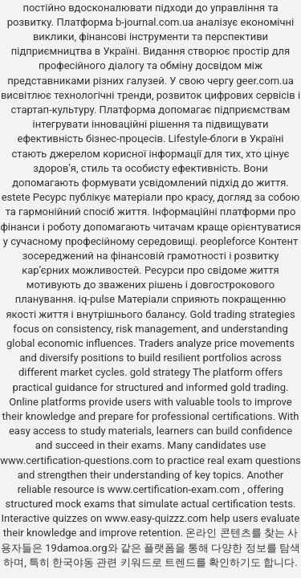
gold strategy (160, 372)
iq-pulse (97, 299)
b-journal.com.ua (154, 22)
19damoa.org (76, 548)
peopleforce (228, 241)
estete (16, 197)
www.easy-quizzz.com (157, 518)
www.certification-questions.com (78, 460)
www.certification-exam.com (175, 489)
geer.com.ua (264, 81)
